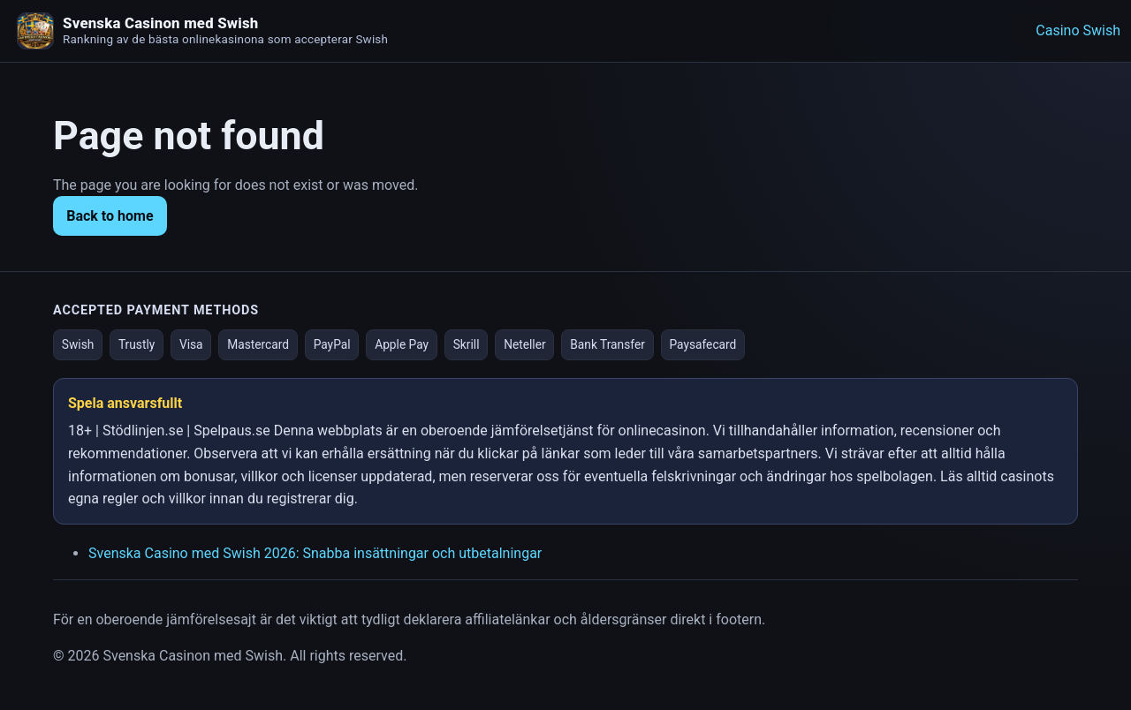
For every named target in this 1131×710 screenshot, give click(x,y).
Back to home (109, 216)
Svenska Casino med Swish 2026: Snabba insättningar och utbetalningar (315, 553)
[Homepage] (35, 31)
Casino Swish (1078, 30)
